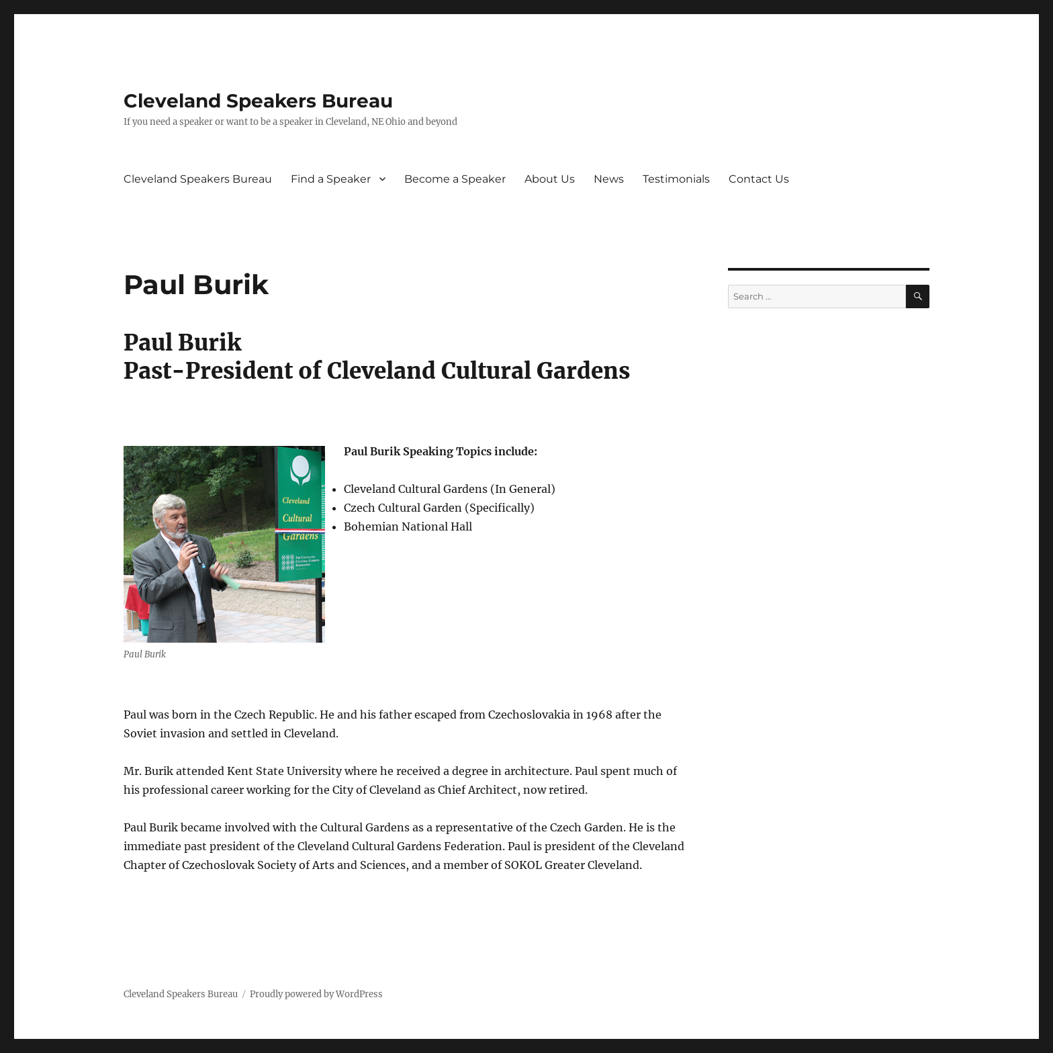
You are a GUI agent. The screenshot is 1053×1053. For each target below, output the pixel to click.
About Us (549, 179)
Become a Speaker (455, 179)
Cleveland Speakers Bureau (258, 100)
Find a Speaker (331, 179)
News (609, 179)
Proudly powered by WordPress (316, 994)
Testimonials (676, 179)
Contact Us (759, 179)
